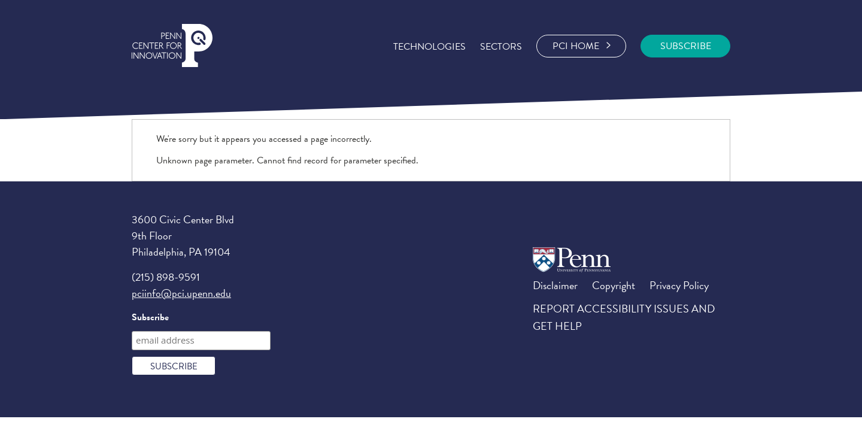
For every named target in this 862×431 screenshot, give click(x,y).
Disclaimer (555, 285)
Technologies (429, 47)
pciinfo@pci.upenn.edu (181, 293)
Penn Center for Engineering (172, 46)
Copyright (613, 285)
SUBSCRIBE (685, 46)
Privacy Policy (679, 285)
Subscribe (150, 317)
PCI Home (582, 46)
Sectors (501, 47)
